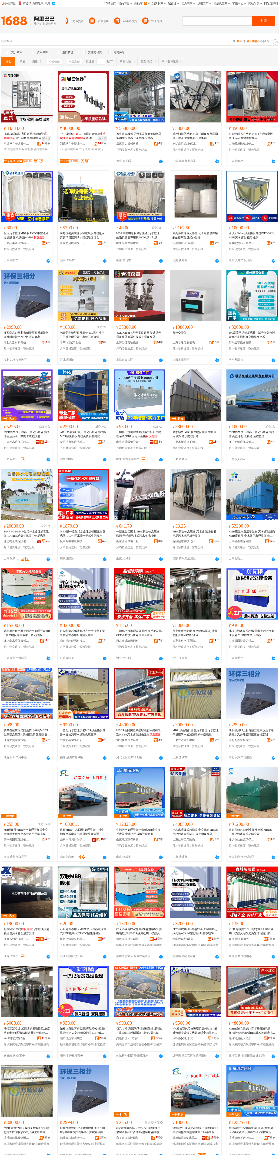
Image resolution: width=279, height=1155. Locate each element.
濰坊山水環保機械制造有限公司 (16, 640)
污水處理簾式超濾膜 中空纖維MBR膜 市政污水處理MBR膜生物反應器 (196, 832)
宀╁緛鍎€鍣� (88, 149)
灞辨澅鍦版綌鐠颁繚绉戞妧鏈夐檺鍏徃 (241, 1137)
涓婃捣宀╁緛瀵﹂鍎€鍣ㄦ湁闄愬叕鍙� (16, 143)
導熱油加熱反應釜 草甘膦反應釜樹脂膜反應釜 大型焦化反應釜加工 (195, 136)
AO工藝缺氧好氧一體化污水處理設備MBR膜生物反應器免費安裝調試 (83, 434)
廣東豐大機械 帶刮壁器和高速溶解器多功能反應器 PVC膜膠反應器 (139, 136)
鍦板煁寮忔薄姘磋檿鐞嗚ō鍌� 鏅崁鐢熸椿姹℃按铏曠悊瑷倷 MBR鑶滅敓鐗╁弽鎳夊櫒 (82, 1031)
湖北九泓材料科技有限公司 (16, 342)
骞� (46, 143)
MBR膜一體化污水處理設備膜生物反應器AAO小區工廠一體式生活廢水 (82, 533)
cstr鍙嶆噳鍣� (69, 149)
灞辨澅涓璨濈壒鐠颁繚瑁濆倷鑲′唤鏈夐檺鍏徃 (185, 1137)
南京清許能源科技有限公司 (73, 640)
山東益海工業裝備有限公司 (185, 839)
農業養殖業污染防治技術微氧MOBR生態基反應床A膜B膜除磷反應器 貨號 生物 (27, 733)
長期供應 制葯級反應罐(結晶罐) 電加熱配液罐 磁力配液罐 (195, 633)
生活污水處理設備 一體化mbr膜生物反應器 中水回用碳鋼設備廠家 (138, 832)
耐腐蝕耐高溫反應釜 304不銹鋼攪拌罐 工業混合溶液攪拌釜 (251, 136)
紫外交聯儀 (179, 332)
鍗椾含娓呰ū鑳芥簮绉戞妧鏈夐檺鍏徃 (185, 939)
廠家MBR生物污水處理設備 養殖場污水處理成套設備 (26, 931)
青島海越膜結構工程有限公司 (73, 243)
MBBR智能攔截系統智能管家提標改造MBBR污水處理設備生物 (138, 732)
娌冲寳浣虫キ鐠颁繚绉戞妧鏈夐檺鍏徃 (241, 1038)
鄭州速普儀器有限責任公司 (241, 342)
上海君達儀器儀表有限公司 (185, 342)
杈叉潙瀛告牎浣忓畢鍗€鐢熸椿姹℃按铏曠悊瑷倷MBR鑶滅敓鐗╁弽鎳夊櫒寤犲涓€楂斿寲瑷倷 (139, 931)
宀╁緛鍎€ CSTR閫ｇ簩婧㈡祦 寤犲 (82, 136)
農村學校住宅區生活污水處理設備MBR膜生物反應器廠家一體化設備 (27, 633)
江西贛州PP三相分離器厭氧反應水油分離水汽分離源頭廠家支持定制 (251, 732)
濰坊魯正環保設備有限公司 (16, 541)
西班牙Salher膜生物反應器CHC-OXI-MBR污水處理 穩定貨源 (251, 235)
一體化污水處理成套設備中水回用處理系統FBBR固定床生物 (138, 434)
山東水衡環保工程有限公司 (185, 442)
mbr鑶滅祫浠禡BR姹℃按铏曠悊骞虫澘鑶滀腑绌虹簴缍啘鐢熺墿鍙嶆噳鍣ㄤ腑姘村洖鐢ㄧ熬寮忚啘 (139, 1130)
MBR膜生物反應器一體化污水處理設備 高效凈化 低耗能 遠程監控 (251, 434)
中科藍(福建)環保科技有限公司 (73, 740)
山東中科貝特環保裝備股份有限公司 (73, 839)
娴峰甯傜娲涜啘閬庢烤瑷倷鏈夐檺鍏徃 (16, 1038)
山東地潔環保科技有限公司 (129, 839)
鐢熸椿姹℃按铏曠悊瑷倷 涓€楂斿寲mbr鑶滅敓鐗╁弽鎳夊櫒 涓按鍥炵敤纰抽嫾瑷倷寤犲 (251, 1130)
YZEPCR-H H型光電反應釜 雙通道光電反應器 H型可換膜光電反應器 (138, 335)
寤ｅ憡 (46, 138)
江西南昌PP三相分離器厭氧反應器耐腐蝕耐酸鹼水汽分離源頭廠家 (26, 335)
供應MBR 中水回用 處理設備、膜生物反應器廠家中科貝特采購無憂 (82, 832)
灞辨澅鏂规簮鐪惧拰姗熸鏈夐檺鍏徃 (16, 1137)
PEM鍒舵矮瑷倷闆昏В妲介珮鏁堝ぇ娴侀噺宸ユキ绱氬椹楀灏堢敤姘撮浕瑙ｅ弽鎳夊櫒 (195, 931)
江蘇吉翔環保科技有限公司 (16, 939)
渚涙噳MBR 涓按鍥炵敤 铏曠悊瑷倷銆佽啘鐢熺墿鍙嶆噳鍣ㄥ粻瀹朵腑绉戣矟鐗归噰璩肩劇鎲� (195, 1130)
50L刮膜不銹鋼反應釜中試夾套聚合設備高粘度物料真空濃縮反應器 (252, 335)
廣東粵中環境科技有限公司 (73, 541)
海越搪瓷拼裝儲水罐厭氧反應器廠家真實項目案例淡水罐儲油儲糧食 (82, 235)
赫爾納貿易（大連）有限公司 (241, 243)
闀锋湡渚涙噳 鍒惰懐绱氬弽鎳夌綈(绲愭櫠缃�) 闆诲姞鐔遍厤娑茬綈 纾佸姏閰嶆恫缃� (27, 1031)
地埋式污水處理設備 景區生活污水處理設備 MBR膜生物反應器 (251, 633)
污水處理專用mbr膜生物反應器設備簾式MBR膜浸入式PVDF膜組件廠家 (83, 931)
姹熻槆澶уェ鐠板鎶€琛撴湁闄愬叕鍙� (129, 1038)
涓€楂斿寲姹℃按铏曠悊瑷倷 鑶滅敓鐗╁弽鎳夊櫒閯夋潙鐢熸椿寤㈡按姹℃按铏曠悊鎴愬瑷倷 (251, 931)
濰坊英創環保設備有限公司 (241, 442)
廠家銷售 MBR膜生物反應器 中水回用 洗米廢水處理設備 (194, 434)
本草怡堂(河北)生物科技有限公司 (73, 342)
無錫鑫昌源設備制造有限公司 (185, 143)
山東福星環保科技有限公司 (241, 541)
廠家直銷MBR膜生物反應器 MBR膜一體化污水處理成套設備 (250, 832)
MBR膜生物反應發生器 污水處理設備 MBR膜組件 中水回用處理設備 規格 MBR (252, 534)
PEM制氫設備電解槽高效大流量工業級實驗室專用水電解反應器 (82, 633)
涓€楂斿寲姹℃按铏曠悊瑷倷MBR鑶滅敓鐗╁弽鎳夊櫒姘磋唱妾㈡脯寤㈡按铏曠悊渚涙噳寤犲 (195, 1031)
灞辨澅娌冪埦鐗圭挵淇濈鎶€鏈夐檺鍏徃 (73, 1038)
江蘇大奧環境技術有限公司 (16, 740)
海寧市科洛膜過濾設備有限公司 (185, 640)
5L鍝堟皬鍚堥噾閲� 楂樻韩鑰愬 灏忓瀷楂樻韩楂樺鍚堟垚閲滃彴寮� (27, 136)
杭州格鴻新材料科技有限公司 (73, 939)
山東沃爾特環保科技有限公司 (241, 640)
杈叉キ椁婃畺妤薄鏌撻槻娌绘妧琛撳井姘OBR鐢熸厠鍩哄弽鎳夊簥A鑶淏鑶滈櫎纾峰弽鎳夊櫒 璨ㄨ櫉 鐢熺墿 (139, 1031)
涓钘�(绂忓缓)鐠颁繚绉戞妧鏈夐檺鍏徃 (185, 1038)
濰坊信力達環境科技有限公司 (73, 442)
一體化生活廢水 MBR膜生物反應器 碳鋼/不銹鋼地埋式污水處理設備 (137, 533)
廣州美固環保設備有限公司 (16, 839)
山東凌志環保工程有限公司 (16, 442)
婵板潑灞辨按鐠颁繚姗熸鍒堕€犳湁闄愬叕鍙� (129, 939)
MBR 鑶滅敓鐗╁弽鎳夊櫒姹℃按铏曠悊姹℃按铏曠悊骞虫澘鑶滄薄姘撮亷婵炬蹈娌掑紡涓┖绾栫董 (27, 1130)
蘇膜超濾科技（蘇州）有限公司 (185, 541)
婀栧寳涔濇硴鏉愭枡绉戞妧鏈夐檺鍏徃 (73, 1137)
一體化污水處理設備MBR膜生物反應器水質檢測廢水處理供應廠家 (82, 732)
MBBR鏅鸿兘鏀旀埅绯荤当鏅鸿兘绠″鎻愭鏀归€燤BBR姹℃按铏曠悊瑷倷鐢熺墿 (252, 1031)
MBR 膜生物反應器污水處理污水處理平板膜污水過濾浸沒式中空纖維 (196, 732)
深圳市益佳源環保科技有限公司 (241, 839)
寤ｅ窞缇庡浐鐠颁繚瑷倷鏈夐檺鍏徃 (129, 1137)
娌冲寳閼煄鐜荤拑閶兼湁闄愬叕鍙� (241, 939)
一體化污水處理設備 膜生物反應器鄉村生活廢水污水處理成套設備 (139, 633)
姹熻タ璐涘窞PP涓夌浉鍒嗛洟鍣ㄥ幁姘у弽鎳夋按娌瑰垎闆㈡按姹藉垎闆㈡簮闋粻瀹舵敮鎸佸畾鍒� (83, 1130)
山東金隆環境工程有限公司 (129, 541)
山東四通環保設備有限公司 (129, 442)
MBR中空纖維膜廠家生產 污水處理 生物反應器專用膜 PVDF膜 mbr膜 (137, 235)
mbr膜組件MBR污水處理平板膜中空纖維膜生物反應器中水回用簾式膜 (26, 832)
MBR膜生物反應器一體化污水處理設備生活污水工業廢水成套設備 (26, 434)
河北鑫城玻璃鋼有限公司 (129, 640)
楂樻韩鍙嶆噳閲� (36, 149)
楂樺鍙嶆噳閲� (14, 149)
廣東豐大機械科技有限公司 (129, 143)
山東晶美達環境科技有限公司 (16, 243)
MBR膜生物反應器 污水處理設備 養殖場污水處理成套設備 (194, 533)
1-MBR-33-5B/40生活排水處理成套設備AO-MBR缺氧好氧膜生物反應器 (26, 533)
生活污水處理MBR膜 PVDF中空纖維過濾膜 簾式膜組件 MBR (26, 235)
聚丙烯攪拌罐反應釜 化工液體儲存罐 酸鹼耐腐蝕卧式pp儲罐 (195, 235)
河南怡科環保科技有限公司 (185, 243)
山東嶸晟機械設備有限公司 (241, 143)
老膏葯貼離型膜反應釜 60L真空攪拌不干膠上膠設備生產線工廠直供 (82, 335)
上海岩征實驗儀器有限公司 (129, 342)
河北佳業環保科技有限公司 (129, 740)
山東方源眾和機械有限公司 (185, 740)
